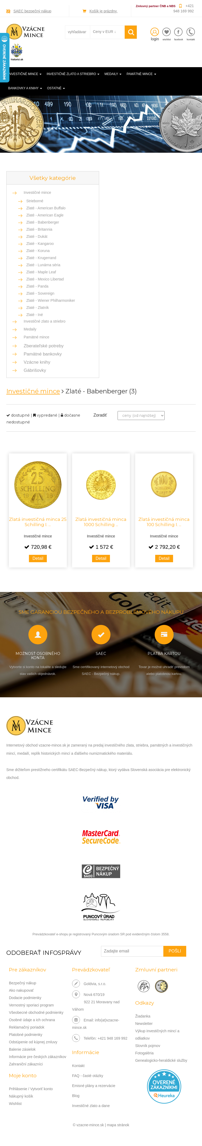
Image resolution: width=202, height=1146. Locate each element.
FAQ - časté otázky (87, 1076)
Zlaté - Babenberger (42, 222)
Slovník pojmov (147, 1046)
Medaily (30, 329)
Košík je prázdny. (103, 11)
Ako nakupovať (21, 990)
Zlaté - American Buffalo (45, 208)
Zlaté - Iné (34, 315)
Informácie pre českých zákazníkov (37, 1057)
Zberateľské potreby (42, 345)
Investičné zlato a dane (91, 1106)
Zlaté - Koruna (38, 251)
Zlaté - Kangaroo (40, 243)
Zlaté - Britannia (39, 229)
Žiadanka (142, 1016)
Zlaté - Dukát (36, 236)
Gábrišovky (33, 370)
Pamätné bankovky (41, 354)
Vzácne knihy (35, 362)
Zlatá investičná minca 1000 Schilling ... (101, 522)
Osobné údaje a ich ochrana (32, 1020)
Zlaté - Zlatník (37, 307)
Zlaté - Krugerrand (41, 258)
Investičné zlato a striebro (44, 321)
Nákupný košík (21, 1096)
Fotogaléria (144, 1053)
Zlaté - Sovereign (40, 293)
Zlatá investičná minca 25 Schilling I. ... (38, 522)
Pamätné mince (36, 337)
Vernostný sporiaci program (31, 1005)
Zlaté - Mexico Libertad (45, 279)
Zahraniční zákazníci (26, 1064)
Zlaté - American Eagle (45, 215)
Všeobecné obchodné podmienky (36, 1012)
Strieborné (34, 201)
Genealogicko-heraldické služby (161, 1060)
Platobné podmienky (25, 1035)
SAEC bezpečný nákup (32, 11)
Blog (75, 1096)
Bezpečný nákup (22, 983)
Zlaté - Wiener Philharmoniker (50, 300)
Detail (38, 558)
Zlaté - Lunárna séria (43, 265)
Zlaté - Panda (37, 286)
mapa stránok (118, 1125)
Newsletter (144, 1023)
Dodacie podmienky (25, 998)
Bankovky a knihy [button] (25, 88)
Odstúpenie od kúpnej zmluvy (33, 1042)
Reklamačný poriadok (26, 1027)
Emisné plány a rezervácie (93, 1086)
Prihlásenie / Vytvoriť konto (31, 1089)
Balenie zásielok (22, 1049)
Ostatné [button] (56, 88)
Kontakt (78, 1066)
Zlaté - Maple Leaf (41, 272)
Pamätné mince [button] (141, 74)
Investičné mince (37, 192)
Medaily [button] (113, 74)
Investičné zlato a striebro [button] (73, 74)
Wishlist (15, 1103)
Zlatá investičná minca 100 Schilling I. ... (164, 522)
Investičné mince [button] (25, 74)
